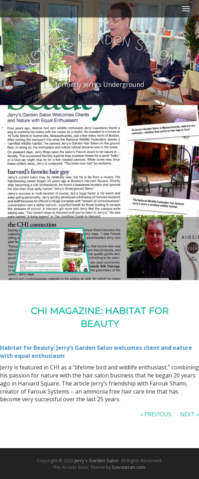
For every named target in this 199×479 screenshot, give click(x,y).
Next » (189, 414)
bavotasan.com (128, 467)
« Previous (155, 414)
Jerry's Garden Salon (96, 460)
